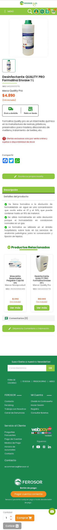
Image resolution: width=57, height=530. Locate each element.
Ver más (15, 308)
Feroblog (9, 405)
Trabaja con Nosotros (15, 409)
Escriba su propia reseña (28, 176)
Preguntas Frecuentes (10, 434)
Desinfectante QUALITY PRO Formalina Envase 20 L (42, 279)
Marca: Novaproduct (15, 285)
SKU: (8, 288)
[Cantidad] (6, 518)
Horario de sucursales (10, 448)
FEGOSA (26, 381)
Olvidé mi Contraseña (41, 401)
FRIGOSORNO (39, 381)
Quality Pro (16, 90)
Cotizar (10, 526)
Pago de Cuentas (13, 439)
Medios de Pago (13, 442)
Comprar (22, 518)
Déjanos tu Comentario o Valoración (28, 328)
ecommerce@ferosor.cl (17, 466)
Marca (5, 90)
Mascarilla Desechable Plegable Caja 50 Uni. (15, 279)
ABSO (52, 381)
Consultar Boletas (39, 412)
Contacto (9, 401)
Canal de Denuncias (15, 412)
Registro (35, 409)
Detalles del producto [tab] (16, 196)
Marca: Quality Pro (42, 285)
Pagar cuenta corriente (28, 494)
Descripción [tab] (11, 189)
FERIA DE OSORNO (12, 381)
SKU (4, 86)
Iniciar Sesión (37, 405)
